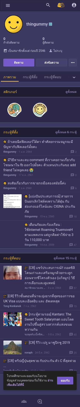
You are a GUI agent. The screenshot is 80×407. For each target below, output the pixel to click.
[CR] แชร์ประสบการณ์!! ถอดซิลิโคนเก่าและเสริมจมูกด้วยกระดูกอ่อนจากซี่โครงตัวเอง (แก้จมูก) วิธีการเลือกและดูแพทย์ (50, 275)
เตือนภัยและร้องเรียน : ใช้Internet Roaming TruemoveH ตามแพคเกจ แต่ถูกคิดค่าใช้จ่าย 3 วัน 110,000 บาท (49, 232)
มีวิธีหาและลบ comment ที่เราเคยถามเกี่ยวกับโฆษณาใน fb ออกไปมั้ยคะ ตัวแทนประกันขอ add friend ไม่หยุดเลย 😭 (39, 165)
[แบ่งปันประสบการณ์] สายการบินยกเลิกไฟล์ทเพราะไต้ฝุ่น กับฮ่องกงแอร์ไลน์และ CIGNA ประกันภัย (50, 204)
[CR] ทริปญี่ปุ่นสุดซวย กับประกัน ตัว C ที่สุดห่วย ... (39, 363)
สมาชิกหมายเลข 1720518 (35, 287)
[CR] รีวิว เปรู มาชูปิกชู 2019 (47, 343)
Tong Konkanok (12, 306)
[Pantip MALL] (61, 5)
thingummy (9, 151)
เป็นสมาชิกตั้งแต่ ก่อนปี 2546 (24, 50)
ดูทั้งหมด (71, 91)
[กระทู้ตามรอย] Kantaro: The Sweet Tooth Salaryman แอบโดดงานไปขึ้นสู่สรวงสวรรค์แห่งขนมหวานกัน (49, 322)
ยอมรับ (65, 380)
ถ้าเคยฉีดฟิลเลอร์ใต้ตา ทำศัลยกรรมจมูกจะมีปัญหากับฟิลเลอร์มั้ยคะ (38, 144)
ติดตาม (18, 62)
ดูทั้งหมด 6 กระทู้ (66, 132)
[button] (7, 5)
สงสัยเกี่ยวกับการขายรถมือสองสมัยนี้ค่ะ (34, 183)
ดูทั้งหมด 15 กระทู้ (65, 258)
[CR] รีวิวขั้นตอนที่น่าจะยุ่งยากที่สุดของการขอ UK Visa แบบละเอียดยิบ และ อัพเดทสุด (39, 298)
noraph (28, 352)
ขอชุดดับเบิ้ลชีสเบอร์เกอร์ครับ (35, 334)
